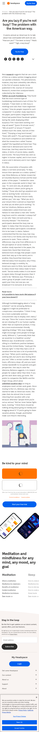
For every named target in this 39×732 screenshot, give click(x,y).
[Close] (36, 698)
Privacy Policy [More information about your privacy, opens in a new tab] (22, 711)
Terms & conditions (14, 497)
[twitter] (9, 59)
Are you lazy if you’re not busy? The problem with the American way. (18, 13)
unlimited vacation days (12, 383)
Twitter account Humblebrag (14, 96)
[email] (19, 640)
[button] (22, 59)
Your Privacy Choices (19, 717)
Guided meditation (9, 590)
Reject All (19, 723)
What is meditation (9, 581)
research (10, 74)
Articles (5, 12)
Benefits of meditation (10, 587)
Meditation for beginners (11, 584)
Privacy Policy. (13, 634)
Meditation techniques (10, 593)
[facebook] (5, 59)
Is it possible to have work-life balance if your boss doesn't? (19, 295)
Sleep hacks (32, 593)
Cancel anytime (25, 497)
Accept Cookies (19, 729)
